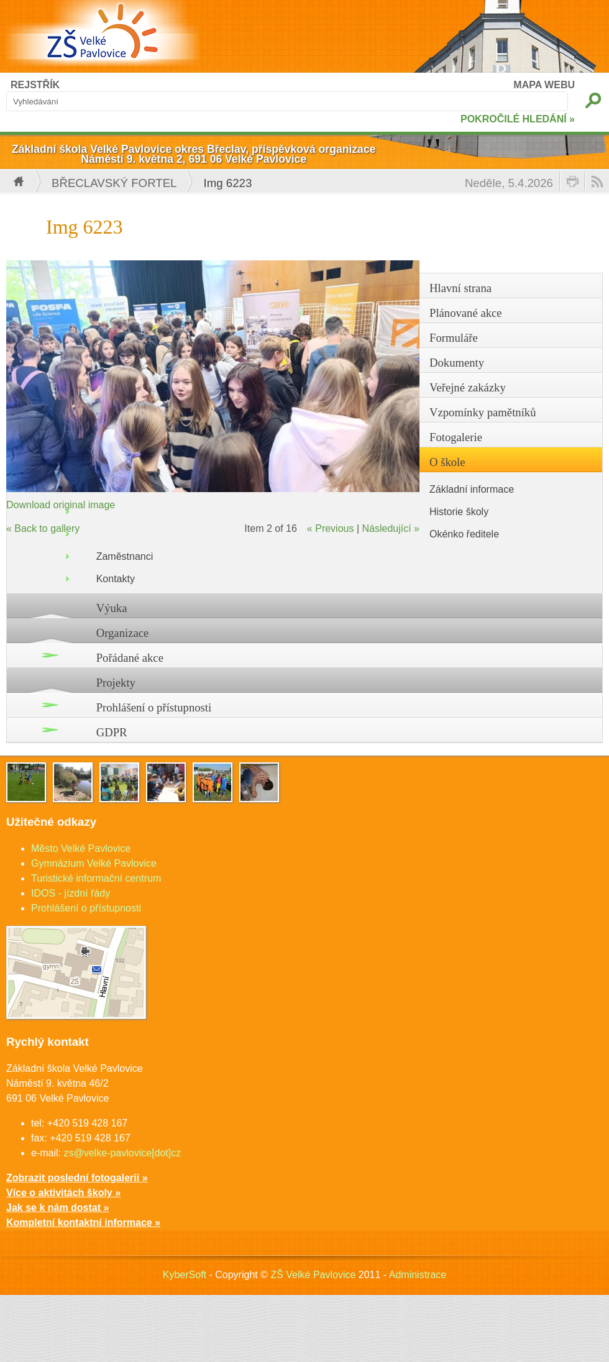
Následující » (391, 528)
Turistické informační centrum (96, 878)
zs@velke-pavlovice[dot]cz (122, 1153)
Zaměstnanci (124, 556)
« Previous (330, 528)
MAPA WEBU (544, 85)
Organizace (122, 632)
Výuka (111, 608)
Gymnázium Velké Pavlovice (94, 863)
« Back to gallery (43, 528)
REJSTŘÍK (35, 85)
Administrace (417, 1274)
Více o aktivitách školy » (63, 1192)
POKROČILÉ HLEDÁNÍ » (517, 119)
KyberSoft (184, 1274)
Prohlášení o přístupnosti (154, 707)
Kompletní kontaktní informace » (83, 1222)
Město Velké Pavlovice (80, 848)
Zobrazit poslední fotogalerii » (77, 1177)
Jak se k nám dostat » (57, 1207)
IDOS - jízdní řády (70, 893)
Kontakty (115, 579)
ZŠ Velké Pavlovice (312, 1274)
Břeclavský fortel (114, 183)
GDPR (111, 732)
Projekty (115, 682)
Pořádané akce (129, 657)
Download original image (60, 505)
